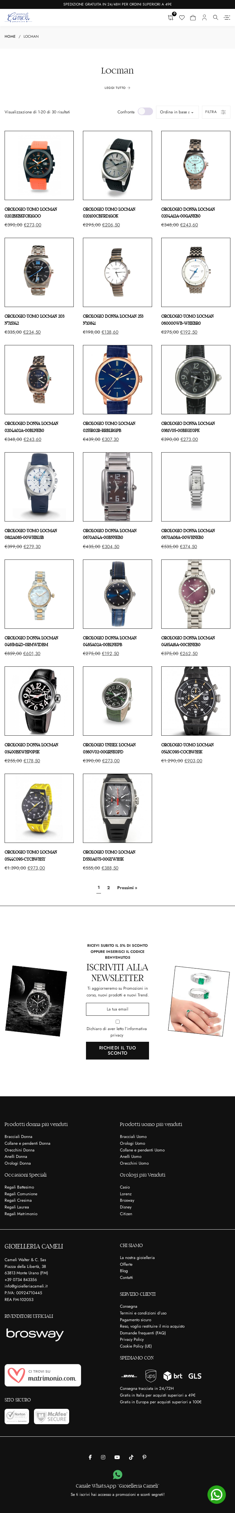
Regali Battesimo (19, 1187)
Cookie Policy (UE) (136, 1346)
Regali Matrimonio (21, 1214)
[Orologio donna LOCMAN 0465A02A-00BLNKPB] (117, 594)
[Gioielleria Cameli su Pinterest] (144, 1457)
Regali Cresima (18, 1200)
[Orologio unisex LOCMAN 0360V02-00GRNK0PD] (117, 701)
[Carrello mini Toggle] (193, 17)
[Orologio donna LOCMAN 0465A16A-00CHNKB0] (195, 594)
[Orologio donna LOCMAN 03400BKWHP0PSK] (39, 701)
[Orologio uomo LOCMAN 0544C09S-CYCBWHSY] (39, 808)
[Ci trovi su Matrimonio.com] (43, 1375)
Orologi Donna (18, 1163)
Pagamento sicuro (135, 1320)
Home (10, 36)
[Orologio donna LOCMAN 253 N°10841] (117, 272)
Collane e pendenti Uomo (142, 1150)
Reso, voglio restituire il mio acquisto (152, 1326)
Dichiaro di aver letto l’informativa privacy (117, 1032)
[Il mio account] (204, 17)
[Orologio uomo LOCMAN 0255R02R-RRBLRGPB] (117, 379)
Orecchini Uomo (134, 1163)
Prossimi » (127, 888)
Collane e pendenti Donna (27, 1143)
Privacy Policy (132, 1339)
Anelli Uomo (130, 1156)
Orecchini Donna (20, 1150)
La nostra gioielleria (137, 1258)
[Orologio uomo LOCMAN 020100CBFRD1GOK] (117, 165)
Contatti (126, 1277)
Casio (125, 1187)
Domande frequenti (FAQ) (143, 1333)
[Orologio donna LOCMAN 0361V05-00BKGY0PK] (195, 379)
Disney (126, 1207)
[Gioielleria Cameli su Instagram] (103, 1457)
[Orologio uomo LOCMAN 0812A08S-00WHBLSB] (39, 486)
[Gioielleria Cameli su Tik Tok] (131, 1457)
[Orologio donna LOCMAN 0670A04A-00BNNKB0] (117, 486)
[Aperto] (227, 17)
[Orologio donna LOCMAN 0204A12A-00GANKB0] (195, 165)
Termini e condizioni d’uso (143, 1313)
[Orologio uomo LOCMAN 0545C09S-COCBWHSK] (195, 701)
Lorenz (126, 1194)
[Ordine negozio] (177, 112)
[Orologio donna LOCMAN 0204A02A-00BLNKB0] (39, 379)
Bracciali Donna (18, 1136)
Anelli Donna (16, 1156)
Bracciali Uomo (133, 1136)
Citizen (126, 1214)
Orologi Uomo (132, 1143)
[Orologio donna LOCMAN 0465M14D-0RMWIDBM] (39, 594)
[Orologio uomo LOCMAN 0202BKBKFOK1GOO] (39, 165)
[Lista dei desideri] (182, 17)
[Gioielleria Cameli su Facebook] (90, 1457)
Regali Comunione (21, 1194)
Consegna (128, 1306)
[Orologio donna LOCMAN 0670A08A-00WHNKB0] (195, 486)
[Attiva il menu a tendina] (216, 17)
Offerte (126, 1264)
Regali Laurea (17, 1207)
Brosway (127, 1200)
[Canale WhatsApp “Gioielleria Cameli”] (117, 1475)
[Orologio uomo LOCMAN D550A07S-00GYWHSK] (117, 808)
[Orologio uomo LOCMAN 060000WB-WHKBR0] (195, 272)
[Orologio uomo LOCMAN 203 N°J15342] (39, 272)
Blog (124, 1271)
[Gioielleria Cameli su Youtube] (117, 1457)
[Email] (117, 1009)
